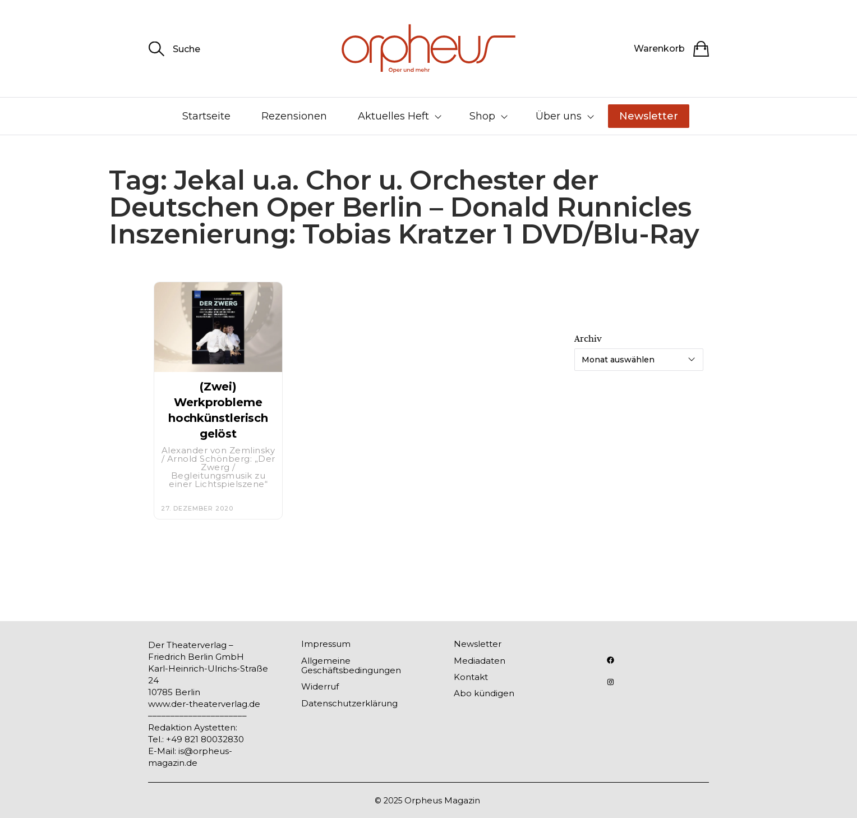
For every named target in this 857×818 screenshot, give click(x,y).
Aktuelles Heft (393, 116)
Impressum (326, 643)
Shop (482, 116)
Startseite (206, 116)
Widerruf (320, 686)
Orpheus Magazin (442, 800)
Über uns (559, 116)
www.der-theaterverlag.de (204, 703)
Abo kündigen (484, 693)
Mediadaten (479, 660)
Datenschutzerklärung (349, 703)
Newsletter (648, 116)
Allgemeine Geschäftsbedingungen (351, 665)
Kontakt (471, 677)
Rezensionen (294, 116)
